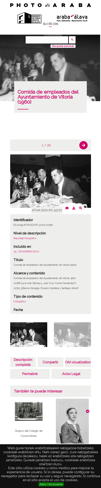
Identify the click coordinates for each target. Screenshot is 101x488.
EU (45, 24)
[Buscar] (47, 40)
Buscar (72, 40)
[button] (83, 145)
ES (50, 23)
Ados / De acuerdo (51, 484)
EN (56, 24)
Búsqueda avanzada (63, 46)
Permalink (30, 374)
